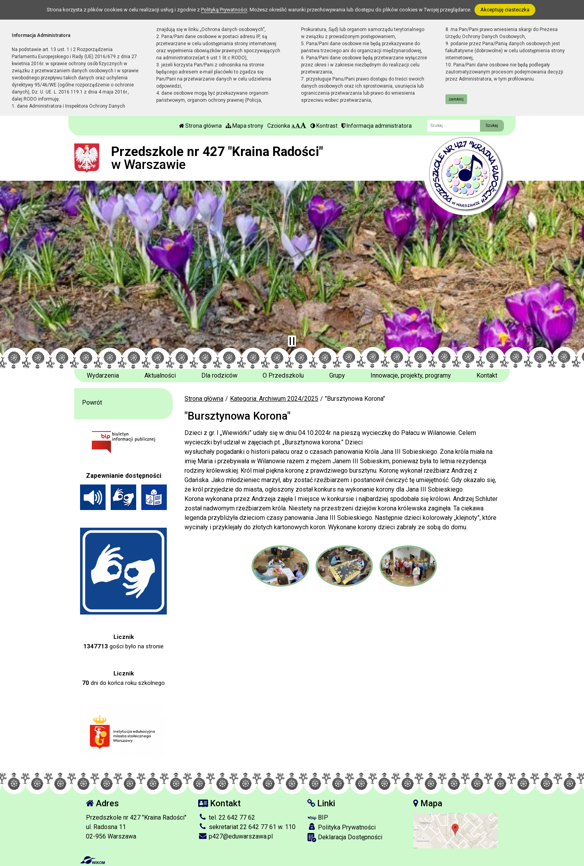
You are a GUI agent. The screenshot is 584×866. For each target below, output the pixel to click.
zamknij (456, 99)
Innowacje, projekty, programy (410, 375)
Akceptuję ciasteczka (504, 10)
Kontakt (486, 375)
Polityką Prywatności (224, 10)
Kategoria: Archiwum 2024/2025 (274, 398)
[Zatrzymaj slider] (292, 341)
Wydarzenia (103, 375)
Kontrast (324, 126)
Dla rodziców (219, 375)
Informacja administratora (376, 126)
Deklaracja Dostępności (344, 837)
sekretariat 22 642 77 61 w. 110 (247, 827)
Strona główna (200, 126)
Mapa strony (244, 126)
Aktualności (160, 375)
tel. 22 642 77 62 (226, 817)
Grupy (337, 375)
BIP (317, 817)
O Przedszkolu (283, 375)
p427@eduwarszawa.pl (235, 836)
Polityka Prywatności (341, 827)
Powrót (92, 402)
